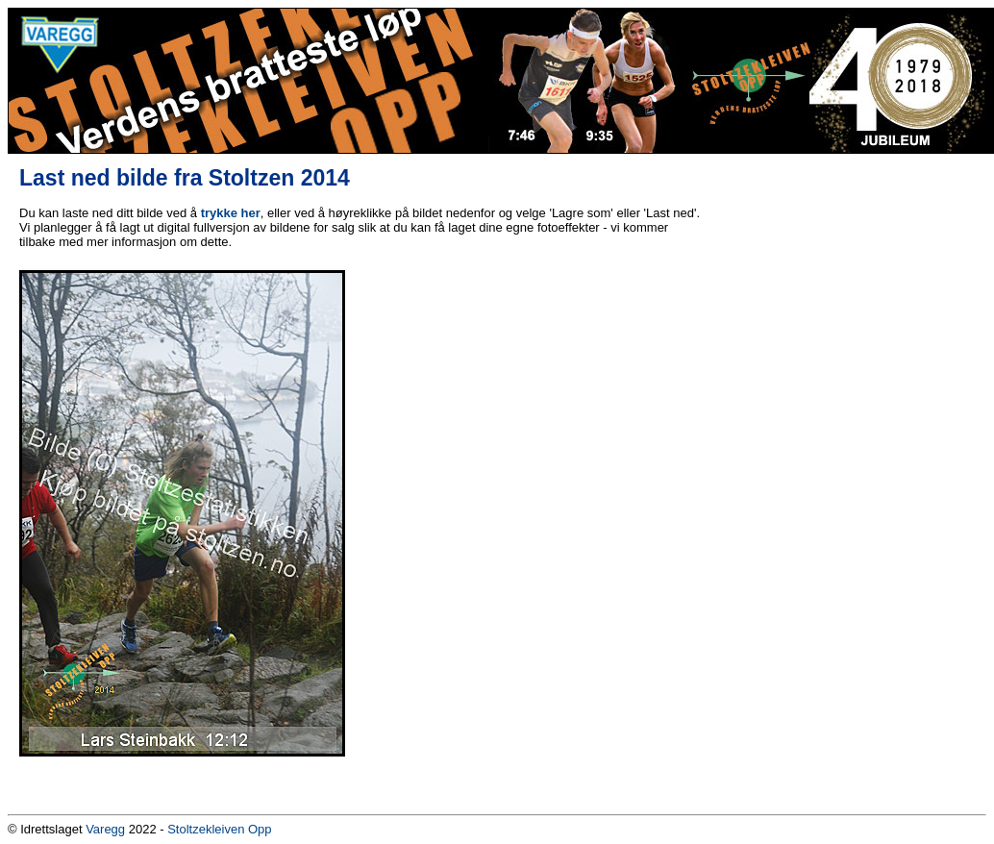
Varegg (105, 829)
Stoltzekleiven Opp (219, 829)
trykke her (231, 213)
